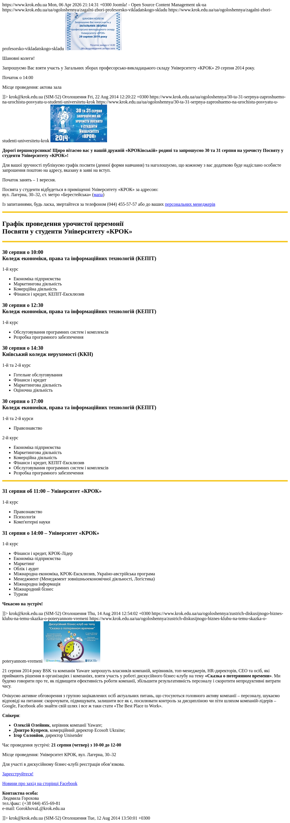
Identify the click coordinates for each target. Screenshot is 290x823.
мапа (98, 194)
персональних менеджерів (190, 204)
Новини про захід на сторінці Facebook (39, 783)
